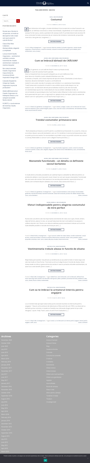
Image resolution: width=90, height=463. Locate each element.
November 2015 (6, 427)
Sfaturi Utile (51, 246)
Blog (51, 17)
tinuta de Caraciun (37, 110)
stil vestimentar (70, 108)
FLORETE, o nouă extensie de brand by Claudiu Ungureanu (11, 105)
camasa (58, 106)
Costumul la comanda (53, 355)
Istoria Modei (50, 383)
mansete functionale (47, 193)
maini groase (53, 278)
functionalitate (79, 192)
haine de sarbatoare (30, 108)
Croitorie (49, 359)
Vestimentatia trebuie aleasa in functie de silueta (56, 248)
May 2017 (4, 380)
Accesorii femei (51, 343)
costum (70, 148)
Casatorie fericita (52, 349)
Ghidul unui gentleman (51, 58)
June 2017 (4, 377)
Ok (45, 460)
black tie (54, 47)
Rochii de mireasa (52, 386)
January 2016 (5, 421)
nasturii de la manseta (59, 193)
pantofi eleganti (44, 108)
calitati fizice (54, 277)
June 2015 (4, 442)
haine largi (31, 278)
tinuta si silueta (37, 280)
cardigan (63, 106)
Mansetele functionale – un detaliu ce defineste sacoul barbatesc (56, 162)
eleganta (46, 149)
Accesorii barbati (51, 340)
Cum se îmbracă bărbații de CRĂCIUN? (56, 60)
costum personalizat (35, 237)
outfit (31, 322)
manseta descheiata (36, 193)
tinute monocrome (63, 239)
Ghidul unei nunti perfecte (55, 374)
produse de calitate (71, 193)
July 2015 (4, 439)
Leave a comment (82, 195)
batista (68, 235)
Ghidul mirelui (51, 202)
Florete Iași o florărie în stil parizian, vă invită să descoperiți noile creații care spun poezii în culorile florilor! (10, 35)
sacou (34, 51)
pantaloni (75, 237)
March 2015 (5, 451)
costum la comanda (46, 49)
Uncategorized (58, 17)
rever (38, 239)
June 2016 (4, 405)
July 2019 (4, 349)
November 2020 (6, 340)
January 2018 (5, 365)
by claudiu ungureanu (67, 47)
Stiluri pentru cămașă (53, 393)
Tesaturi (49, 399)
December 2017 (6, 368)
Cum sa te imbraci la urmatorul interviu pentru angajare (56, 291)
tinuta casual (28, 110)
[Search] (88, 3)
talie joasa (51, 239)
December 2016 (6, 386)
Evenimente (50, 365)
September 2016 (6, 396)
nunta (71, 237)
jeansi (38, 108)
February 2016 (6, 417)
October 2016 (5, 393)
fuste (26, 278)
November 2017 (6, 371)
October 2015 (5, 430)
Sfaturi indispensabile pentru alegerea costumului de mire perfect (56, 206)
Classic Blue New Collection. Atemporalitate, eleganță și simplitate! (11, 47)
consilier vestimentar (75, 235)
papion (68, 49)
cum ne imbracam (71, 277)
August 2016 (5, 399)
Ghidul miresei (51, 371)
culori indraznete (61, 277)
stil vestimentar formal (80, 108)
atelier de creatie (61, 235)
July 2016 (4, 402)
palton (59, 278)
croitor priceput (71, 192)
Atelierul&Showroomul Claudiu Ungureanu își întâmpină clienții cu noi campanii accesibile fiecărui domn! (10, 95)
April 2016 (4, 411)
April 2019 (4, 355)
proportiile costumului (31, 239)
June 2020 (4, 346)
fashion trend (60, 149)
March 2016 (5, 414)
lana (64, 49)
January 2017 (5, 383)
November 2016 (6, 390)
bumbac (59, 47)
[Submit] (18, 21)
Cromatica (49, 362)
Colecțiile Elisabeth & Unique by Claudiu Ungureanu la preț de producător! (10, 84)
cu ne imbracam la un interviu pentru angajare (67, 320)
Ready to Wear (80, 193)
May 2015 (4, 445)
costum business (36, 49)
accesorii (49, 47)
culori (41, 149)
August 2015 (5, 436)
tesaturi (38, 51)
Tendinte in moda (52, 396)
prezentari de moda (72, 278)
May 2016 (4, 408)
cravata (68, 106)
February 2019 (6, 362)
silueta (46, 239)
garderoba (28, 193)
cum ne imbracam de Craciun (77, 106)
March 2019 (5, 359)
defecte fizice (80, 277)
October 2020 (5, 343)
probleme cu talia (82, 278)
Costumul (56, 19)
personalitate (73, 49)
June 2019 (4, 352)
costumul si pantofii (30, 149)
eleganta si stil (52, 149)
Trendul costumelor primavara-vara (56, 119)
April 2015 (4, 448)
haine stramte (38, 278)
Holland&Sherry (68, 149)
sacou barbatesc (33, 195)
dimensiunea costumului (58, 237)
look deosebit (46, 278)
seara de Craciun (61, 108)
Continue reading (56, 41)
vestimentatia (44, 280)
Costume (49, 352)
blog (64, 24)
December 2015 (6, 424)
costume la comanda (57, 49)
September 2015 (6, 433)
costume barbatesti (62, 192)
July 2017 (4, 374)
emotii (67, 237)
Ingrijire (49, 380)
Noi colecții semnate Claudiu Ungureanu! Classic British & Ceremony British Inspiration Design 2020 (10, 73)
